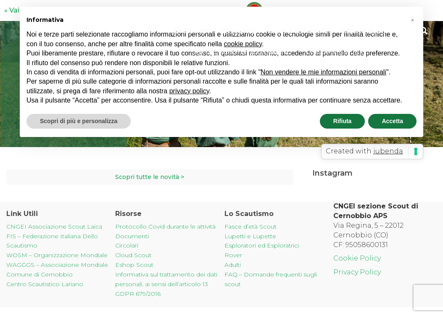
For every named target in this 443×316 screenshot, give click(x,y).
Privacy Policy (357, 272)
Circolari (126, 245)
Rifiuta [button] (342, 121)
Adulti (232, 265)
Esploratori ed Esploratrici (261, 245)
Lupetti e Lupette (250, 236)
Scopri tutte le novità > (149, 177)
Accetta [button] (392, 121)
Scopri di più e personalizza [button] (78, 121)
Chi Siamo (188, 31)
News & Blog (364, 31)
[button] (412, 20)
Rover (233, 255)
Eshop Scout (134, 265)
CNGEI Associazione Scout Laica (54, 226)
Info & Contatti (299, 31)
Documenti (132, 236)
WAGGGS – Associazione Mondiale (57, 265)
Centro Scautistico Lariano (241, 52)
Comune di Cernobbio (39, 274)
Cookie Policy (357, 258)
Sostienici (238, 31)
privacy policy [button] (189, 91)
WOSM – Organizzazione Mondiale (57, 255)
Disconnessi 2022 (337, 52)
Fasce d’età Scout (250, 226)
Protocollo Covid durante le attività (165, 226)
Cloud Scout (133, 255)
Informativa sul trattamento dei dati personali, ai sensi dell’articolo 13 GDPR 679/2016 (166, 284)
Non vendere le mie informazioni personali (323, 72)
